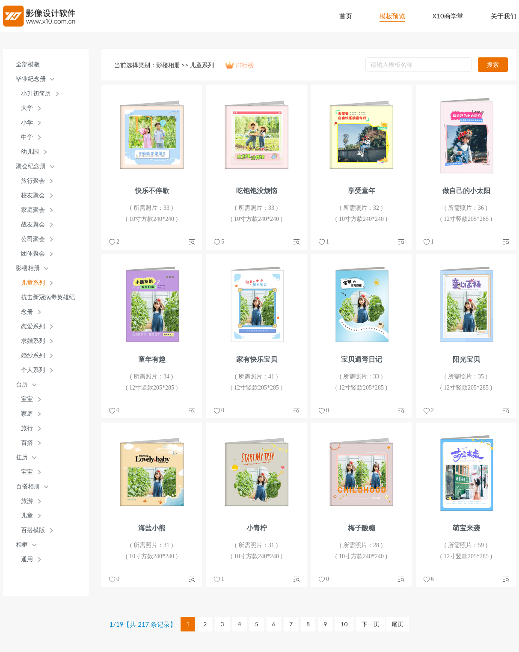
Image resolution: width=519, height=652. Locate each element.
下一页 (371, 624)
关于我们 (503, 16)
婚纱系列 (33, 355)
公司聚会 (33, 239)
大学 (27, 108)
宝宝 (27, 399)
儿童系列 (33, 283)
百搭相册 (28, 486)
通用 (27, 559)
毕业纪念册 (31, 79)
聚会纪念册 (31, 166)
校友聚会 (33, 195)
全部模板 (28, 64)
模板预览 (392, 16)
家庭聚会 (33, 210)
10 (344, 624)
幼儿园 (30, 152)
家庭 (27, 414)
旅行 (27, 428)
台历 (22, 384)
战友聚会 (33, 224)
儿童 (27, 515)
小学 (27, 122)
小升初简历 (36, 93)
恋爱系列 (33, 326)
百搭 (27, 443)
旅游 (27, 501)
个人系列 (33, 370)
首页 (345, 16)
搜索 (493, 64)
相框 (22, 545)
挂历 (22, 457)
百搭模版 (33, 530)
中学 (27, 137)
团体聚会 (33, 253)
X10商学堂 (448, 16)
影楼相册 (28, 268)
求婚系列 (33, 341)
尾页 (397, 624)
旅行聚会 (33, 181)
